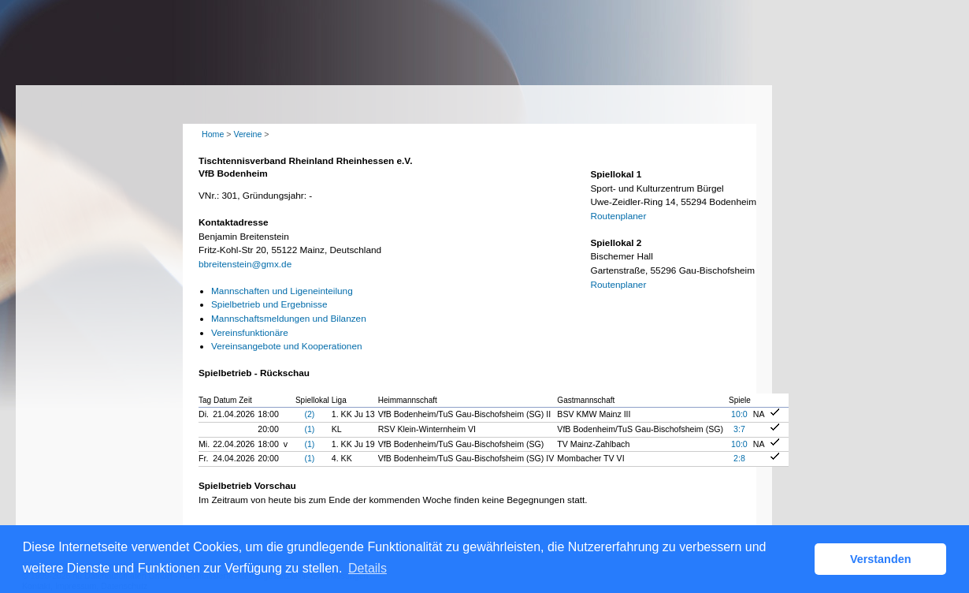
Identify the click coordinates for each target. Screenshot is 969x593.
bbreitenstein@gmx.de (245, 264)
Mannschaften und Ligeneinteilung (282, 290)
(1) (309, 429)
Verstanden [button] (880, 559)
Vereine (247, 134)
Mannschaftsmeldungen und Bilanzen (288, 318)
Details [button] (367, 568)
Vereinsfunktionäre (249, 332)
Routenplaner (619, 216)
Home (213, 134)
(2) (309, 414)
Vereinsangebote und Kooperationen (286, 346)
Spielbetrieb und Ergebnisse (269, 304)
